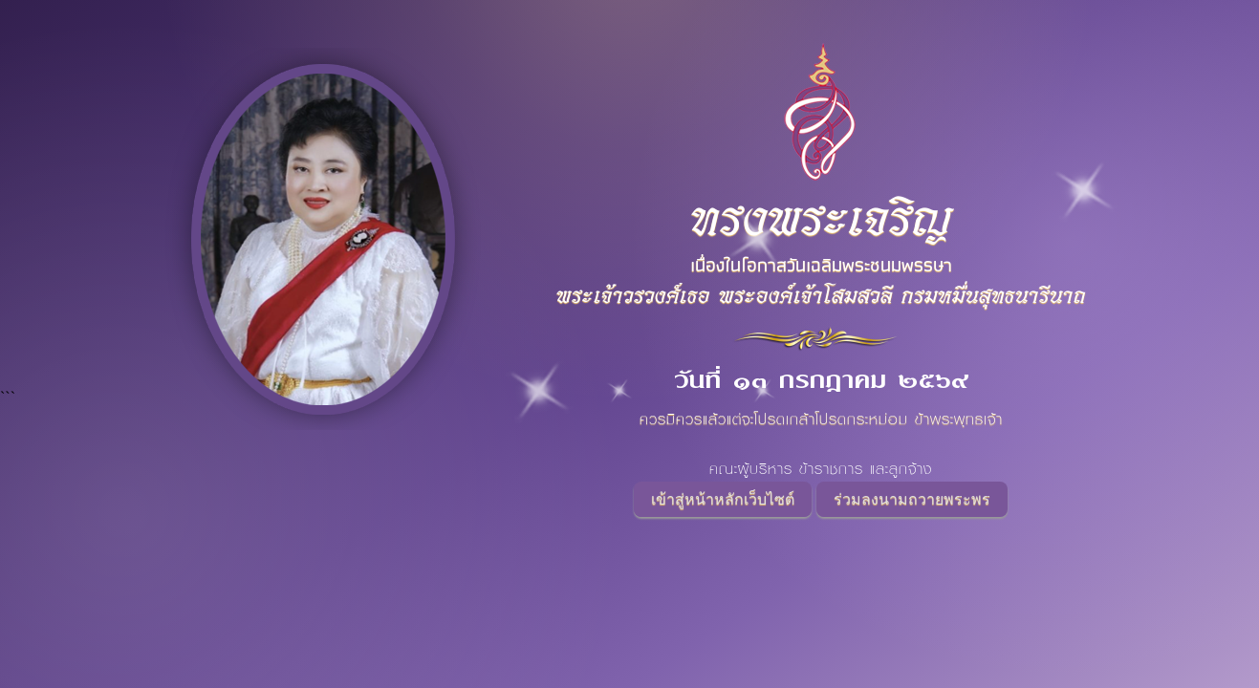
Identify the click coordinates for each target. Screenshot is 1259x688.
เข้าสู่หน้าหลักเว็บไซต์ (722, 499)
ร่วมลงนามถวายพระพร (912, 499)
